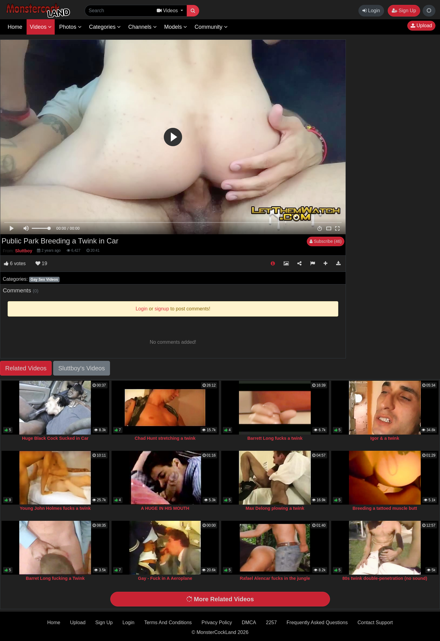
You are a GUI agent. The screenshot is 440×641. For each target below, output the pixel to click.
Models (175, 27)
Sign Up (404, 10)
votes (15, 263)
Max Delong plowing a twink (275, 508)
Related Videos (25, 368)
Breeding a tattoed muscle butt (385, 508)
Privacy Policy (217, 622)
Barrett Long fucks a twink (274, 438)
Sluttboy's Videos (81, 368)
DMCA (249, 622)
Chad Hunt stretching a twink (165, 438)
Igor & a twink (384, 438)
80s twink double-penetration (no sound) (385, 578)
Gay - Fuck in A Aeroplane (165, 578)
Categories (105, 27)
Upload (421, 25)
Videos (41, 27)
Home (15, 27)
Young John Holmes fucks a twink (55, 508)
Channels (142, 27)
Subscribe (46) (326, 241)
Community (211, 27)
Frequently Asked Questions (317, 622)
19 (41, 263)
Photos (70, 27)
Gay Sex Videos (44, 279)
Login (371, 10)
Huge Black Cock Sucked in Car (55, 438)
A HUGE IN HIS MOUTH (165, 508)
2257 (271, 622)
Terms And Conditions (168, 622)
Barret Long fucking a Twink (55, 578)
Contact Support (375, 622)
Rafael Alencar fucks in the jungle (275, 578)
